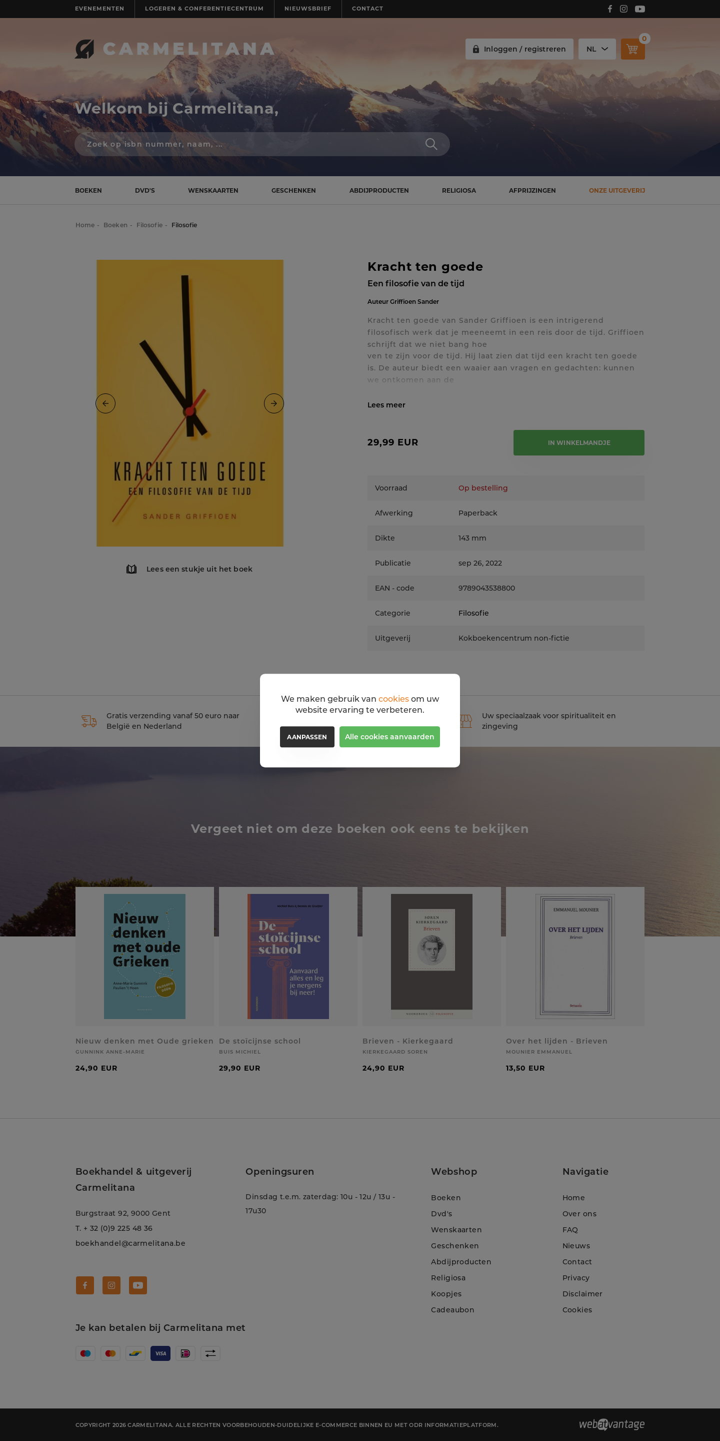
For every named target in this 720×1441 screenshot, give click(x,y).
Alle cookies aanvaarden (389, 736)
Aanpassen (307, 737)
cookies (393, 699)
